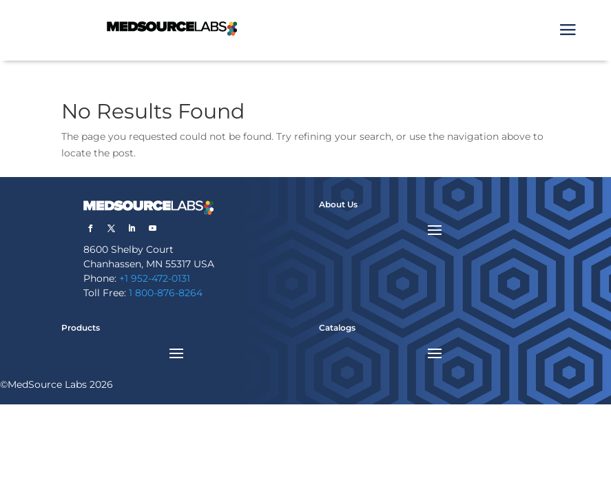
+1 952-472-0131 (154, 278)
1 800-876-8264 (166, 293)
